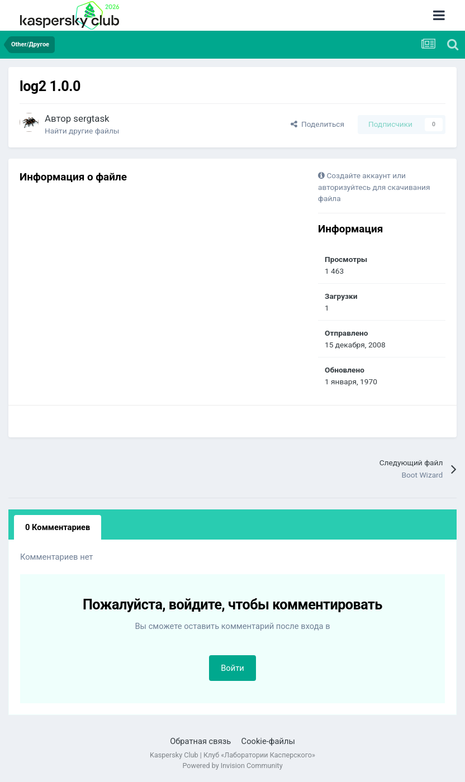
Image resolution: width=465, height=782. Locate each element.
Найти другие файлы (82, 130)
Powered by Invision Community (232, 765)
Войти (232, 668)
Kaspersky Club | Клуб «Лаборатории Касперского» (232, 755)
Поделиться (317, 124)
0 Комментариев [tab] (57, 527)
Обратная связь (200, 741)
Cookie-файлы (268, 741)
